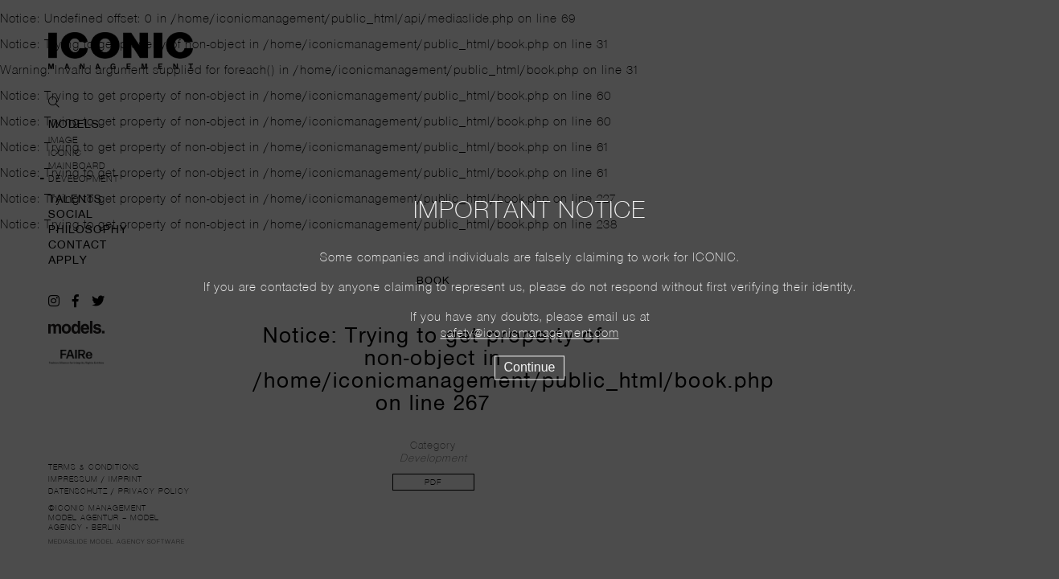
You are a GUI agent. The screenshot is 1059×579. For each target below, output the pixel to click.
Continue (529, 368)
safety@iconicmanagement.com (530, 334)
